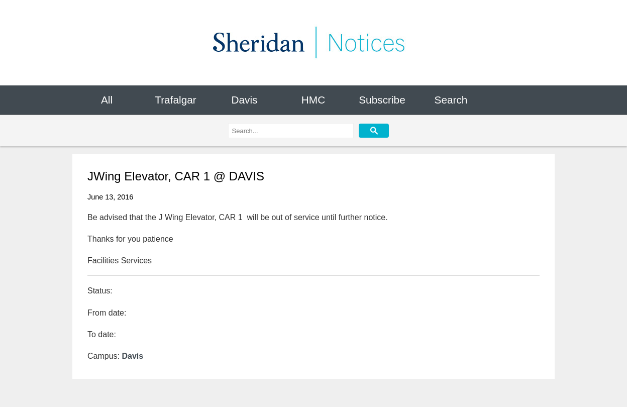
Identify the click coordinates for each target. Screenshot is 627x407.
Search (451, 100)
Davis (244, 100)
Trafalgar (175, 100)
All (107, 100)
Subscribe (382, 100)
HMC (313, 100)
